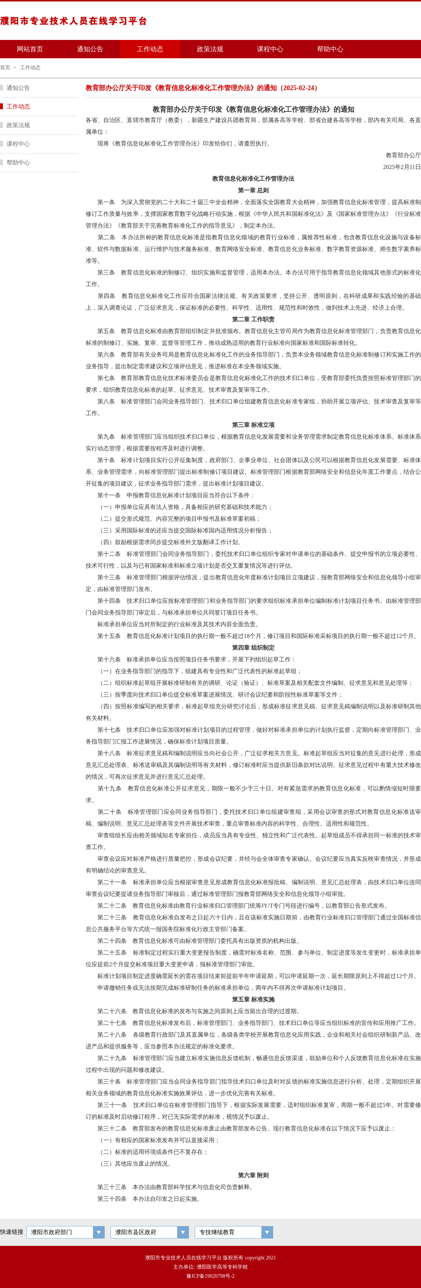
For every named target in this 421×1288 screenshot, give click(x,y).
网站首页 (30, 49)
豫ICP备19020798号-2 (210, 1276)
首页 (5, 67)
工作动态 (150, 49)
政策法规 (210, 49)
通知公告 (90, 49)
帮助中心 (330, 49)
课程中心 (270, 49)
